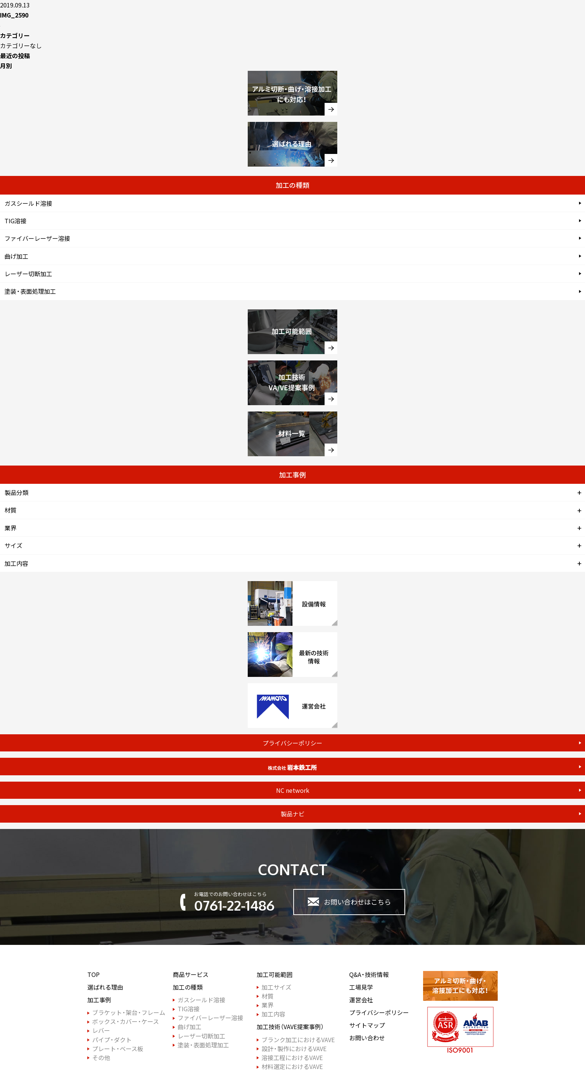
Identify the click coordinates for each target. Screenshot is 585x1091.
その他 (101, 1057)
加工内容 (16, 563)
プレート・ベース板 (117, 1048)
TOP (93, 974)
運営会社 (361, 999)
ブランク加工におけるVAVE (298, 1039)
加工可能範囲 (274, 974)
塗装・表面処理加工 (30, 291)
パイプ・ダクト (112, 1039)
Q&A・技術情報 (369, 974)
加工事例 (99, 999)
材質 (10, 509)
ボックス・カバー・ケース (125, 1021)
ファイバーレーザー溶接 (37, 238)
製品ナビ (292, 813)
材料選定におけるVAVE (292, 1066)
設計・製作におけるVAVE (294, 1048)
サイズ (13, 545)
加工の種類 (188, 987)
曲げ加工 (16, 256)
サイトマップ (367, 1025)
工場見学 (361, 987)
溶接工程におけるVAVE (292, 1057)
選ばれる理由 (105, 987)
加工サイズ (276, 987)
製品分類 (16, 492)
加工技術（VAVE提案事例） (290, 1026)
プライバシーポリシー (292, 742)
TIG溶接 (15, 220)
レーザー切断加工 (28, 273)
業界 (10, 527)
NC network (292, 790)
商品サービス (191, 974)
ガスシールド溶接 (28, 203)
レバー (101, 1030)
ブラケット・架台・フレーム (128, 1012)
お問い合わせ (367, 1037)
